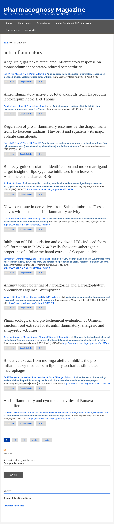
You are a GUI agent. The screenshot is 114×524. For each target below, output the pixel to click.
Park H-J (33, 74)
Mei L (44, 106)
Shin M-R (24, 74)
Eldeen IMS (9, 143)
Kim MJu (15, 74)
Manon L (8, 298)
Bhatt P (34, 259)
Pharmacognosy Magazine (45, 9)
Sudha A (8, 184)
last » (47, 442)
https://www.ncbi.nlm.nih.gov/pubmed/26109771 (31, 304)
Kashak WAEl (21, 219)
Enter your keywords (14, 465)
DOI (47, 82)
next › (34, 442)
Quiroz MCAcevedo (48, 414)
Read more (13, 82)
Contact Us (30, 30)
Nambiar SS (9, 259)
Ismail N (28, 143)
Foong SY (19, 143)
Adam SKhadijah (56, 379)
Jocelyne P (37, 298)
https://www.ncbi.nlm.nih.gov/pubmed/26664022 (51, 420)
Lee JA (7, 74)
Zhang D (22, 106)
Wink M (31, 219)
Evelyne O (55, 298)
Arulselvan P (27, 379)
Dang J (37, 106)
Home (9, 23)
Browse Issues (43, 23)
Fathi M (46, 298)
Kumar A (8, 338)
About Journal (24, 23)
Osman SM (9, 219)
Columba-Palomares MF (15, 414)
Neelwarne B (45, 259)
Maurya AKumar (30, 338)
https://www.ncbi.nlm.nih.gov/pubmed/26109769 (85, 344)
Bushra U (53, 338)
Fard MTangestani (12, 379)
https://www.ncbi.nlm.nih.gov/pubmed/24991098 (27, 269)
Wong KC (37, 143)
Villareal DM (32, 414)
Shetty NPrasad (23, 259)
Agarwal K (17, 338)
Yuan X (30, 106)
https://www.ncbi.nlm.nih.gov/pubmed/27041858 (27, 225)
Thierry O (27, 298)
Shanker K (44, 338)
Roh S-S (42, 74)
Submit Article (13, 30)
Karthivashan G (41, 379)
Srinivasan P (18, 184)
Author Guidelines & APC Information (73, 23)
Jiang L (13, 106)
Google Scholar (29, 82)
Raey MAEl (40, 219)
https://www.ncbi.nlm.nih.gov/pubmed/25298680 (50, 190)
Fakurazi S (70, 379)
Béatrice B (17, 298)
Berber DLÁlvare (84, 414)
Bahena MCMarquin (67, 414)
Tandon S (63, 338)
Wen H (7, 106)
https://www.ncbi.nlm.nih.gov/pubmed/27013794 (87, 385)
